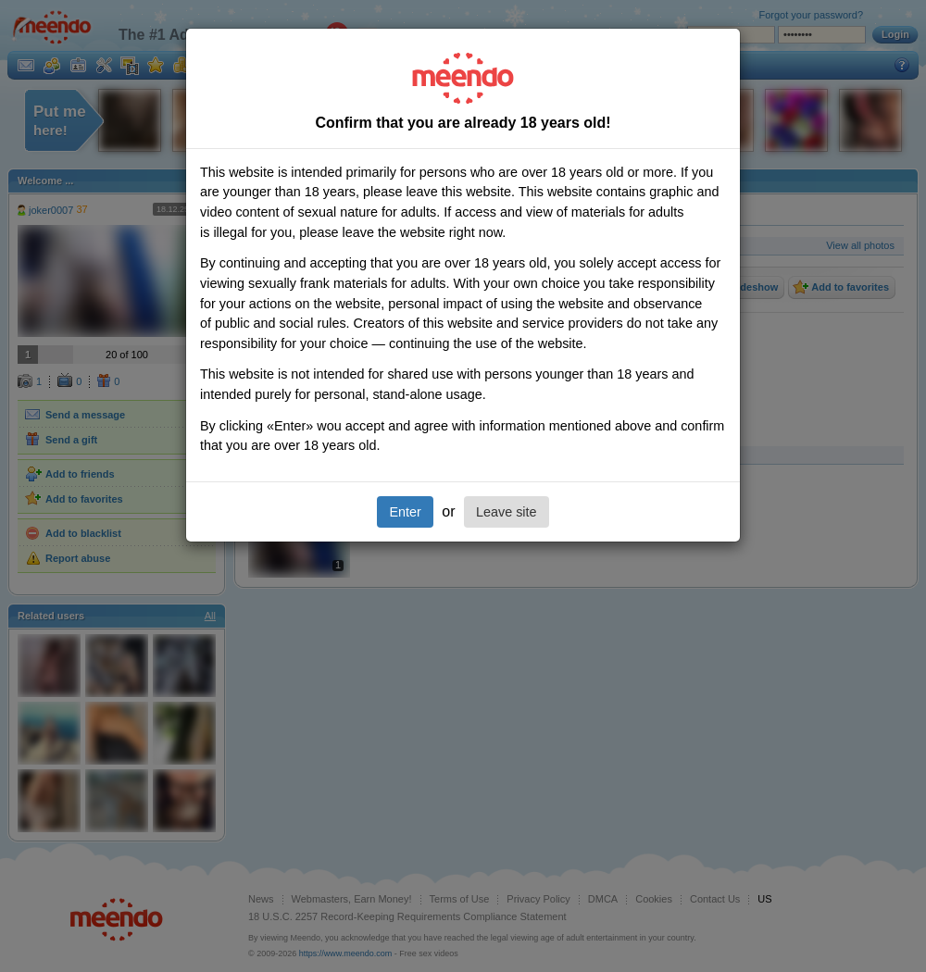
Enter (404, 512)
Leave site (506, 512)
